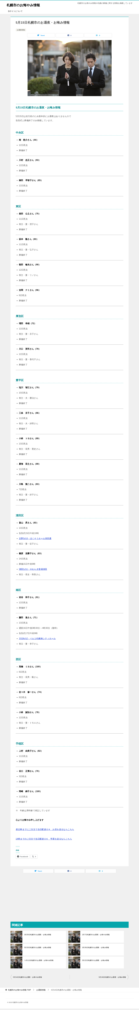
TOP (19, 990)
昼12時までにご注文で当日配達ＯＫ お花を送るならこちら (45, 829)
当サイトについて (15, 11)
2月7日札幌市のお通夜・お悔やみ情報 (95, 935)
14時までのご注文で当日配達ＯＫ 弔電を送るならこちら (44, 839)
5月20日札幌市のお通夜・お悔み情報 (37, 947)
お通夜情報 (21, 30)
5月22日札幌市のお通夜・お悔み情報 (95, 960)
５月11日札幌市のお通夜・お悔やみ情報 (38, 960)
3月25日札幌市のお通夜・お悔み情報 (37, 935)
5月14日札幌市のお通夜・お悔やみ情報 (27, 977)
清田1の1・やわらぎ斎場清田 (33, 569)
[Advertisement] (70, 895)
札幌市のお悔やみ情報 (26, 4)
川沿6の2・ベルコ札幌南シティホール (37, 638)
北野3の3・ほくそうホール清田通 (35, 538)
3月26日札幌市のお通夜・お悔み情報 (95, 947)
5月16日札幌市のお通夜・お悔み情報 (112, 977)
